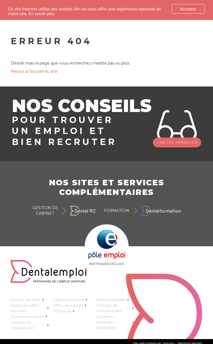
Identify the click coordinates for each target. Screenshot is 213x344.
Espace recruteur (70, 300)
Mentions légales (112, 300)
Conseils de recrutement (30, 325)
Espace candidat (27, 300)
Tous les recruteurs (29, 317)
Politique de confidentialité (115, 308)
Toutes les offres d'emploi (30, 308)
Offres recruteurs (70, 305)
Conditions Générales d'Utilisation (115, 322)
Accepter (188, 9)
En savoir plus (41, 13)
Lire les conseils (177, 142)
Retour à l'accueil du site (34, 71)
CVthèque (63, 311)
